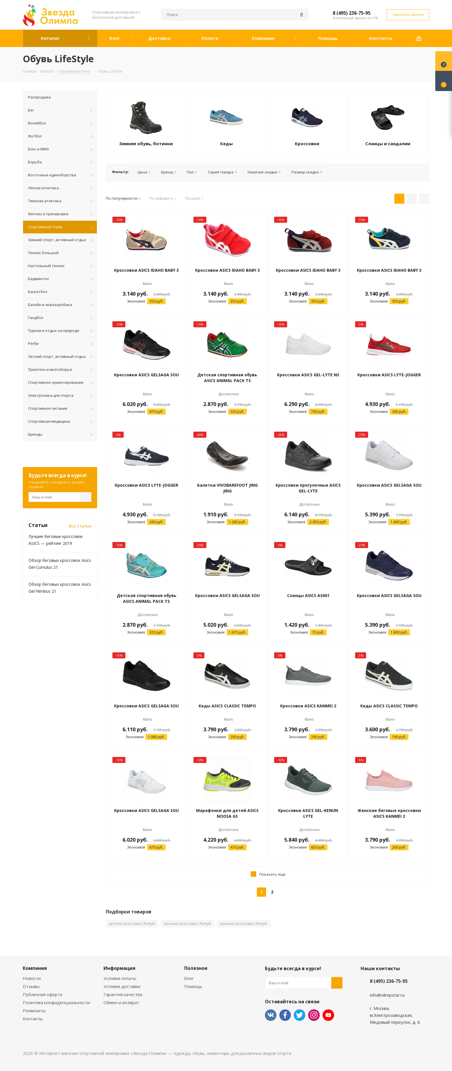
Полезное (196, 968)
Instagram (314, 1015)
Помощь (193, 986)
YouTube (328, 1015)
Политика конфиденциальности (56, 1002)
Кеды (226, 143)
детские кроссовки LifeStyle (132, 923)
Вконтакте (270, 1015)
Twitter (299, 1015)
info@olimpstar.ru (387, 995)
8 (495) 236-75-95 (351, 13)
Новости (32, 978)
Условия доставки (121, 986)
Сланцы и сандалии (387, 143)
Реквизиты (34, 1010)
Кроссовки (307, 143)
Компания (35, 968)
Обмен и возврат (121, 1002)
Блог (189, 978)
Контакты (33, 1018)
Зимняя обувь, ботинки (146, 143)
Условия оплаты (119, 978)
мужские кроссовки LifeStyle (244, 923)
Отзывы (31, 986)
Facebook (285, 1015)
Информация (119, 968)
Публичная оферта (42, 994)
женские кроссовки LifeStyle (187, 923)
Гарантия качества (122, 994)
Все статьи (80, 526)
